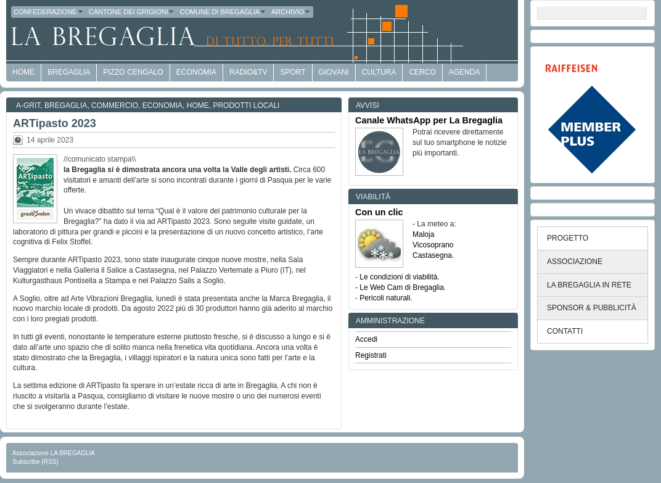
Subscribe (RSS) (35, 461)
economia (196, 72)
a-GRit (28, 105)
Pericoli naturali (384, 298)
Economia (162, 105)
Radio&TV (248, 72)
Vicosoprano (433, 245)
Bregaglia (68, 72)
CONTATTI (565, 331)
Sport (292, 72)
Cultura (379, 72)
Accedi (366, 339)
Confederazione (49, 11)
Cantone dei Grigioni (132, 11)
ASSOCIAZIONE (574, 261)
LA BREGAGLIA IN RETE (589, 285)
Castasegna (432, 255)
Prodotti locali (246, 105)
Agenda (464, 72)
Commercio (114, 105)
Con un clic (379, 212)
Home (198, 105)
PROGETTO (567, 238)
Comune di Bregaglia (222, 11)
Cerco (422, 72)
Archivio (291, 11)
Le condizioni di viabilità (398, 277)
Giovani (334, 72)
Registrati (371, 355)
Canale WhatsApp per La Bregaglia (429, 120)
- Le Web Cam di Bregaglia (399, 287)
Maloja (423, 234)
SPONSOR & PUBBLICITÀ (591, 307)
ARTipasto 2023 (54, 123)
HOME (23, 72)
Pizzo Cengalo (133, 72)
